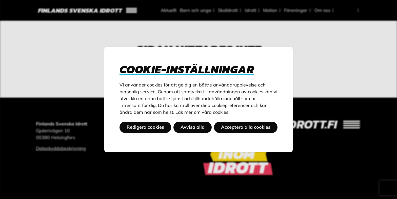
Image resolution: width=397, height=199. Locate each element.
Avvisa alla (193, 127)
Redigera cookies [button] (145, 127)
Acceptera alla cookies (245, 127)
